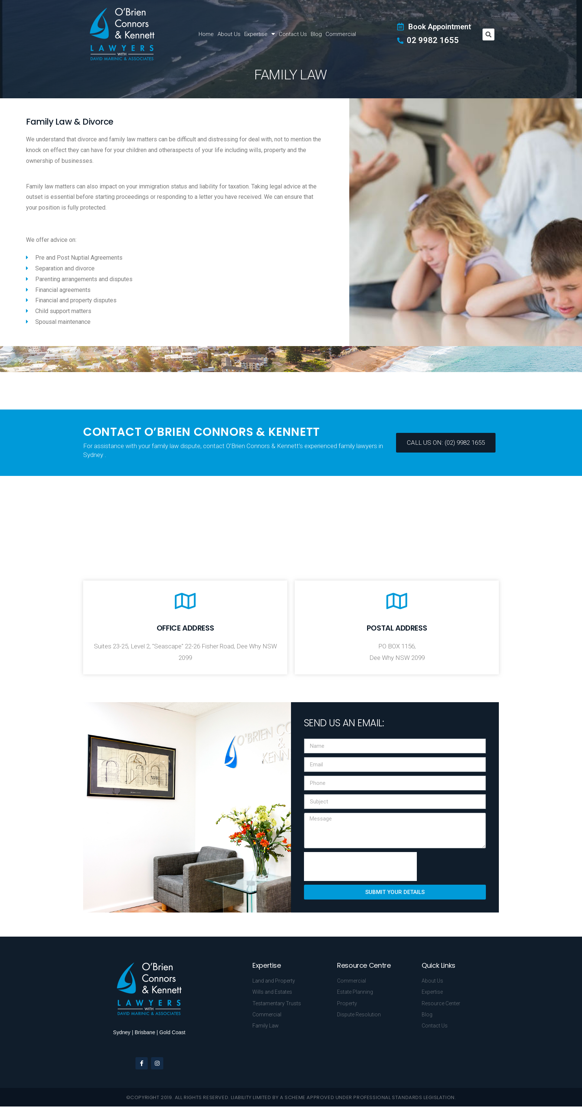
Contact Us (293, 34)
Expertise (259, 34)
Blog (316, 34)
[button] (446, 443)
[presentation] (360, 866)
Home (206, 34)
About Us (229, 34)
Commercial (341, 34)
